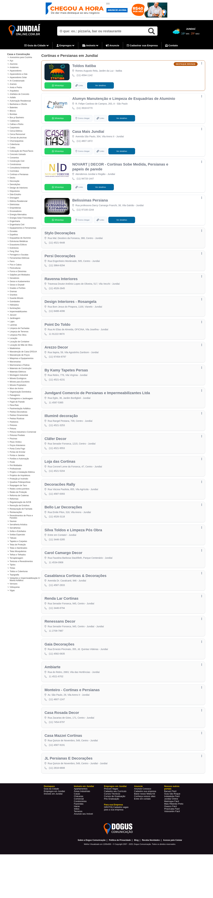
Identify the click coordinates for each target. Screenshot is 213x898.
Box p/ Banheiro (17, 117)
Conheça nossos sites (144, 823)
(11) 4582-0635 (57, 675)
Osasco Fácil (170, 833)
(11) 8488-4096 (57, 319)
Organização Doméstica (20, 392)
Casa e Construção (18, 54)
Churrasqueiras (16, 141)
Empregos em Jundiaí (54, 818)
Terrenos (78, 838)
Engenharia (15, 221)
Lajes (12, 321)
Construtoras (15, 164)
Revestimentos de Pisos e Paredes (21, 516)
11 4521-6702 (56, 699)
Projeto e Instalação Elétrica (22, 472)
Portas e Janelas (17, 455)
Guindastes (15, 301)
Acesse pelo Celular (172, 867)
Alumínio (14, 64)
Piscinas (13, 438)
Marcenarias (15, 362)
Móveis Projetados (18, 385)
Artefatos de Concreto (19, 94)
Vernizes (13, 584)
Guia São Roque (172, 821)
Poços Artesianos (17, 445)
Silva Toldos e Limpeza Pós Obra (73, 547)
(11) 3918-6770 (85, 109)
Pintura (13, 428)
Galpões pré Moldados (20, 275)
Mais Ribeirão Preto (173, 831)
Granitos (13, 295)
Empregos (66, 45)
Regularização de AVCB (20, 502)
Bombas (13, 114)
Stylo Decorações (60, 238)
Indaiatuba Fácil (172, 823)
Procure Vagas (111, 816)
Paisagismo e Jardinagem (21, 398)
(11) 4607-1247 (57, 723)
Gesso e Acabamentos (20, 281)
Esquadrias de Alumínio (20, 238)
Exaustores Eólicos (18, 244)
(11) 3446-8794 (57, 628)
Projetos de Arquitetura (20, 475)
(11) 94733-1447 (85, 181)
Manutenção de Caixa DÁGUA (23, 352)
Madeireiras (15, 348)
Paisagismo (15, 395)
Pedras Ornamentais (19, 415)
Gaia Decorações (60, 666)
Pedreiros (14, 422)
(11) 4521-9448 (57, 247)
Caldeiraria (14, 121)
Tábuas (13, 538)
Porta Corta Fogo (17, 448)
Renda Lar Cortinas (62, 619)
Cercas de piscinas (18, 137)
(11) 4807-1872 (85, 143)
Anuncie (112, 45)
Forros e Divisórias (18, 271)
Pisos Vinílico (16, 442)
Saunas (13, 521)
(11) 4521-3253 (57, 437)
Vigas (12, 590)
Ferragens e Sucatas (19, 255)
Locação (13, 338)
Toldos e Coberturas (19, 571)
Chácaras (78, 823)
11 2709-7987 (56, 652)
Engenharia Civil (17, 224)
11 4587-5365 (56, 414)
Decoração (14, 181)
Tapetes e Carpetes (18, 541)
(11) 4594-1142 (85, 75)
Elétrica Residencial (18, 201)
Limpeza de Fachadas (19, 328)
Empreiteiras (15, 208)
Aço (11, 61)
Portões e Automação (19, 459)
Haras (77, 833)
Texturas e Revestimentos (21, 561)
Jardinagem (15, 318)
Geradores (14, 278)
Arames (13, 84)
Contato (171, 45)
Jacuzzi (13, 315)
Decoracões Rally (60, 500)
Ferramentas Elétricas (19, 258)
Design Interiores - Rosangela (71, 309)
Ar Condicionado (17, 81)
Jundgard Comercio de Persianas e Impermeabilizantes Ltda (97, 405)
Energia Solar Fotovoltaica (21, 218)
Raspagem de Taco (18, 485)
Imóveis (90, 45)
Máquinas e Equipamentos (21, 358)
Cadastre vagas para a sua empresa (116, 835)
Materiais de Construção (20, 368)
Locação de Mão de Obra (21, 345)
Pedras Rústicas (17, 418)
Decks (12, 178)
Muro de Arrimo (16, 388)
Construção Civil (17, 161)
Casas (77, 821)
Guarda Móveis (16, 298)
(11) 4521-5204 (57, 485)
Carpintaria (15, 127)
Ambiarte (53, 690)
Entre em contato (142, 826)
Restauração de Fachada (21, 509)
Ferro (12, 261)
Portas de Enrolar (17, 452)
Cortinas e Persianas (19, 174)
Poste (12, 462)
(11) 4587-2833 (57, 604)
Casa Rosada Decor (62, 737)
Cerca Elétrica (16, 131)
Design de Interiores (19, 188)
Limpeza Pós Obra (18, 335)
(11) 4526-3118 (57, 533)
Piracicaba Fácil (172, 836)
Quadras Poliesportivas (20, 482)
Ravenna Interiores (61, 286)
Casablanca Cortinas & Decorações (76, 595)
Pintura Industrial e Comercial (23, 432)
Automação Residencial (20, 101)
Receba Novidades (151, 867)
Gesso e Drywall (17, 285)
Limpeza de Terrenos (19, 331)
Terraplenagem (16, 558)
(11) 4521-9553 (57, 461)
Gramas (13, 291)
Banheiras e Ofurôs (18, 104)
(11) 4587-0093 (57, 509)
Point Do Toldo (58, 333)
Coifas (12, 147)
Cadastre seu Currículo (115, 818)
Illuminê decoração (61, 428)
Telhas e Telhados (18, 555)
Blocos (13, 111)
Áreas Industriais (82, 818)
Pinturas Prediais (17, 435)
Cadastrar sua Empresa (142, 45)
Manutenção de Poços (20, 355)
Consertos (14, 158)
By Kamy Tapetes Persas (66, 381)
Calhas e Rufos (16, 124)
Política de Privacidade (120, 867)
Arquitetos (14, 91)
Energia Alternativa (18, 214)
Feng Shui (14, 251)
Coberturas (15, 144)
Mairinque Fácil (171, 828)
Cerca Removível (17, 134)
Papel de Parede (17, 402)
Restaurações (16, 512)
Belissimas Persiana (90, 204)
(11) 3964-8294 (57, 271)
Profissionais (15, 469)
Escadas (13, 231)
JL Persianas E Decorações (69, 785)
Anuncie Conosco (142, 816)
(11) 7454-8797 (57, 747)
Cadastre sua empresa (145, 818)
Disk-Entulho (15, 194)
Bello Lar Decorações (63, 523)
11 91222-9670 (57, 342)
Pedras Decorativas (18, 412)
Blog (136, 867)
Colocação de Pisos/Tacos (21, 151)
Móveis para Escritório (20, 382)
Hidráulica (14, 305)
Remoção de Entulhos (19, 505)
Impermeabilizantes (18, 311)
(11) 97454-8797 (58, 366)
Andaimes (14, 67)
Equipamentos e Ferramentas (23, 228)
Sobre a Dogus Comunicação (92, 867)
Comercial (79, 826)
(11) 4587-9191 (57, 770)
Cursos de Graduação (114, 823)
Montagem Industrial (19, 375)
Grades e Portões (17, 288)
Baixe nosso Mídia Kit (144, 821)
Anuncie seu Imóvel (83, 841)
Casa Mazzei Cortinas (63, 761)
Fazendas (78, 831)
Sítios (76, 836)
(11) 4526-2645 (57, 295)
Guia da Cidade (36, 45)
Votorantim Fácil (172, 838)
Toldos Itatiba (84, 66)
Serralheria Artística (18, 524)
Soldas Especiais (17, 534)
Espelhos (14, 234)
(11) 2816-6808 (57, 794)
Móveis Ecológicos (18, 378)
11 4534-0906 (56, 580)
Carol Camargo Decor (64, 571)
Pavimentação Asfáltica (20, 408)
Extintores (14, 248)
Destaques (49, 813)
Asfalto (13, 97)
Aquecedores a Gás (18, 74)
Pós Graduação (111, 826)
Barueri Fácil (170, 818)
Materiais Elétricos (18, 372)
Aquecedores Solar (18, 77)
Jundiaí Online (171, 826)
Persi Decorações (60, 262)
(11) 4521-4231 (57, 390)
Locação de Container (19, 341)
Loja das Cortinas (60, 476)
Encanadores (16, 211)
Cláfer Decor (56, 452)
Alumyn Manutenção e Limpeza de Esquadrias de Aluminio (124, 100)
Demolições (15, 184)
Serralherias (15, 528)
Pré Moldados (16, 465)
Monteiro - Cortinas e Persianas (72, 714)
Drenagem (14, 198)
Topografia (14, 575)
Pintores (13, 425)
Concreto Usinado (18, 154)
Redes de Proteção (18, 492)
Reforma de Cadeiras (19, 495)
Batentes (14, 107)
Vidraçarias (15, 587)
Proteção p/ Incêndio (19, 479)
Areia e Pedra (16, 87)
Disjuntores (15, 191)
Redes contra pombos (19, 489)
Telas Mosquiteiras (18, 551)
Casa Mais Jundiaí (88, 134)
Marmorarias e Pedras (20, 365)
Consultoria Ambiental (19, 168)
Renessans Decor (60, 642)
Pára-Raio (14, 405)
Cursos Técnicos (112, 821)
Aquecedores (16, 71)
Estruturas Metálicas (19, 241)
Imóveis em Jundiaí (53, 821)
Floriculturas (15, 268)
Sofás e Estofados (18, 531)
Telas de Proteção (18, 544)
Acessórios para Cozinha (21, 57)
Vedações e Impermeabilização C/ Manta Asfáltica (25, 579)
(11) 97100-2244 (85, 214)
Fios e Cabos (16, 265)
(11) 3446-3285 (57, 556)
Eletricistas (14, 204)
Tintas (12, 568)
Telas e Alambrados (18, 548)
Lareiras (13, 325)
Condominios (80, 828)
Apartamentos (80, 816)
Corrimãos (14, 171)
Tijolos (12, 565)
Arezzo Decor (56, 357)
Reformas (14, 499)
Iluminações (15, 308)
